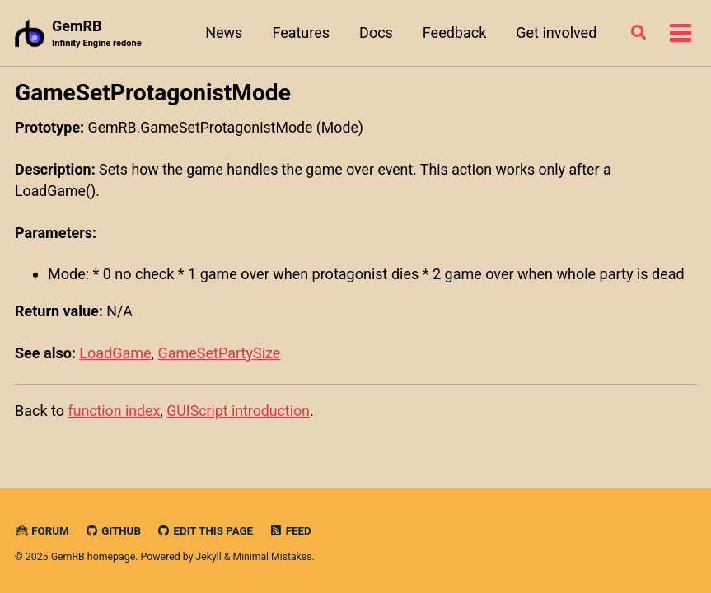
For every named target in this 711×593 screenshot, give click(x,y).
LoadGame (115, 353)
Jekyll (209, 555)
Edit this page (206, 529)
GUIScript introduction (240, 409)
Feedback (452, 32)
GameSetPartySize (219, 353)
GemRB (97, 34)
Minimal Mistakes (273, 555)
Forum (42, 529)
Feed (293, 529)
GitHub (114, 529)
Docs (374, 32)
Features (299, 32)
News (222, 32)
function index (114, 409)
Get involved (554, 32)
